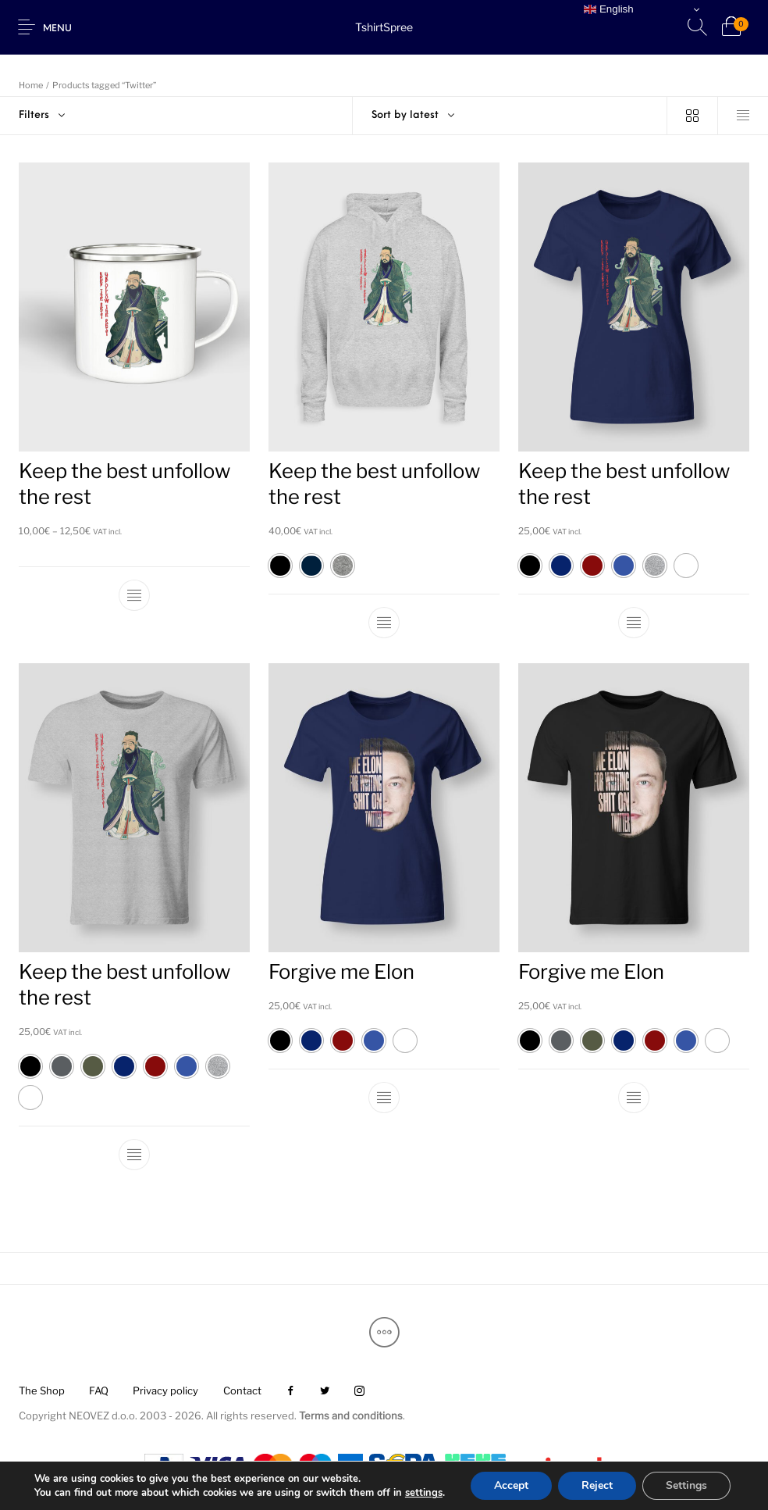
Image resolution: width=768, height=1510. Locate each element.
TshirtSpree (384, 27)
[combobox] (510, 115)
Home (31, 85)
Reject (597, 1485)
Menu (57, 29)
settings (424, 1493)
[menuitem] (41, 1391)
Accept (511, 1485)
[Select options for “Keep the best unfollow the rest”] (134, 595)
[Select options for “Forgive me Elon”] (384, 1097)
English (608, 9)
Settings (686, 1485)
